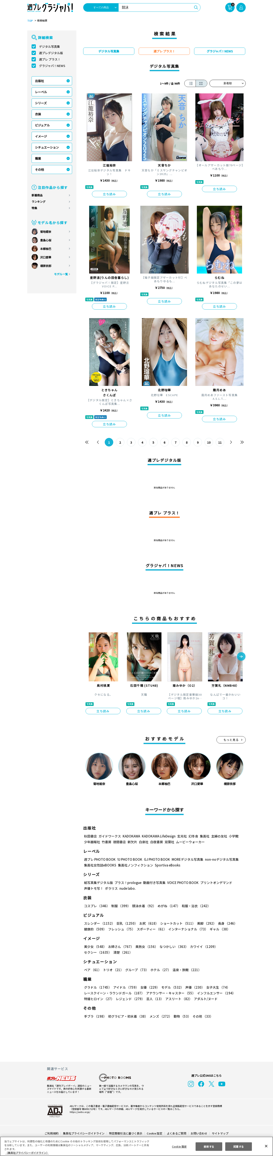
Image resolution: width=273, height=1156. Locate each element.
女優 (148, 987)
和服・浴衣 (194, 906)
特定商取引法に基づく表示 (125, 1133)
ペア (92, 970)
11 (220, 442)
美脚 (204, 923)
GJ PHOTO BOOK (155, 859)
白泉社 (143, 842)
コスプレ (96, 906)
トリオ (113, 970)
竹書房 (106, 842)
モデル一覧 (61, 274)
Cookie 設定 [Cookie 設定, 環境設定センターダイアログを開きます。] (179, 1146)
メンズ (160, 1016)
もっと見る (231, 740)
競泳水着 (143, 906)
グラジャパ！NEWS (52, 66)
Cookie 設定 (154, 1133)
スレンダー (99, 923)
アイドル (125, 987)
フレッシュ (121, 929)
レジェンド (130, 999)
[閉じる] (266, 1146)
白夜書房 (156, 842)
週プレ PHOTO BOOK (99, 859)
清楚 (93, 952)
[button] (241, 657)
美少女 (95, 946)
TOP (29, 20)
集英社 (204, 836)
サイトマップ (220, 1133)
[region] (136, 1146)
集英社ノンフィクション (135, 865)
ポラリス (111, 888)
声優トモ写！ (93, 888)
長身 (225, 923)
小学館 (233, 836)
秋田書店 (90, 836)
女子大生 (216, 987)
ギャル (219, 929)
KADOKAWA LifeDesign (158, 836)
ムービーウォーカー (190, 842)
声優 (193, 987)
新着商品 (37, 195)
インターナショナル (187, 929)
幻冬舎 (192, 836)
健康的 (95, 929)
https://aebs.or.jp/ (79, 1111)
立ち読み (109, 194)
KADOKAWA (131, 836)
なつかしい (172, 946)
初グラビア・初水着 (127, 1016)
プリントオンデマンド (214, 882)
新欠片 (132, 842)
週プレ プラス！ (50, 59)
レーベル (41, 92)
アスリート (177, 999)
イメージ (41, 136)
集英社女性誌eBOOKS (100, 865)
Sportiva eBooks (166, 865)
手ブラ (95, 1016)
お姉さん (120, 946)
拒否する (209, 1146)
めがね (168, 906)
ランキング (38, 202)
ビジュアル (42, 125)
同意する (239, 1146)
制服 (120, 906)
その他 (39, 169)
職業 (38, 158)
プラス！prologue (128, 882)
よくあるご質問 (176, 1133)
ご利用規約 (52, 1133)
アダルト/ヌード (204, 999)
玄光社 (181, 836)
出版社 (39, 81)
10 (209, 442)
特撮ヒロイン (99, 999)
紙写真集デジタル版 (98, 882)
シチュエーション (47, 147)
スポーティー (151, 929)
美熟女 (146, 946)
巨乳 (126, 923)
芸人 (154, 999)
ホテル (160, 970)
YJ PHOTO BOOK (128, 859)
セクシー (230, 946)
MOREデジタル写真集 (184, 859)
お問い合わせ (198, 1133)
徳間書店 (119, 842)
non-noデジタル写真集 (218, 859)
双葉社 (169, 842)
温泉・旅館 (186, 970)
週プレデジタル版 (51, 53)
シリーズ (41, 103)
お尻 (147, 923)
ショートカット (176, 923)
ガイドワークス (110, 836)
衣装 (38, 114)
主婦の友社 (219, 836)
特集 (34, 208)
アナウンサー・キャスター (170, 993)
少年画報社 (92, 842)
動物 (181, 1016)
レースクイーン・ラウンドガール (114, 993)
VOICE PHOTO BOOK (182, 882)
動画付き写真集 (153, 882)
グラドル (97, 987)
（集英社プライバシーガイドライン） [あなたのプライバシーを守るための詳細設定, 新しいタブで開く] (27, 1153)
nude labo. (127, 888)
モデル (171, 987)
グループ (136, 970)
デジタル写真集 (49, 46)
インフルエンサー (216, 993)
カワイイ (202, 946)
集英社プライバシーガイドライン (84, 1133)
